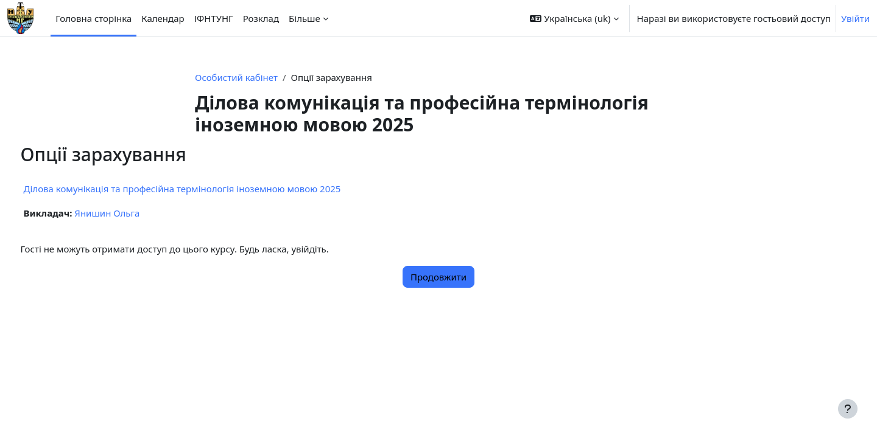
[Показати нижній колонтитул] (848, 409)
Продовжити (438, 277)
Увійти (855, 18)
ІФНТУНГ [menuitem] (213, 18)
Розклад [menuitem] (261, 18)
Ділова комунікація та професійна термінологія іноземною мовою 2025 (205, 188)
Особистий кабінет (236, 77)
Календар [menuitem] (162, 18)
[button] (574, 18)
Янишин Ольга (130, 213)
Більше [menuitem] (304, 18)
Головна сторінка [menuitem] (93, 18)
